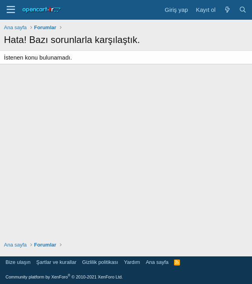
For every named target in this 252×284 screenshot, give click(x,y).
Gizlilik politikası (100, 262)
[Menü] (11, 10)
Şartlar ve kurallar (56, 262)
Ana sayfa (157, 262)
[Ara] (242, 9)
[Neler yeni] (227, 9)
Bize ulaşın (18, 262)
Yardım (132, 262)
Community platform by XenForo (64, 277)
